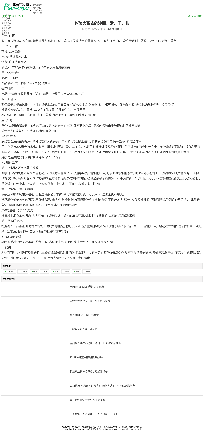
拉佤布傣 (10, 271)
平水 (35, 271)
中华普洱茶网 (93, 429)
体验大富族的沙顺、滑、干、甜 (102, 23)
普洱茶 (24, 271)
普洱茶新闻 (37, 5)
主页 (5, 16)
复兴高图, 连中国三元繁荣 (84, 315)
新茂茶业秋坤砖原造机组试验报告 (89, 371)
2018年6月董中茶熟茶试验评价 (87, 357)
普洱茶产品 (6, 23)
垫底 (56, 271)
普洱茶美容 (6, 28)
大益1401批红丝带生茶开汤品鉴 (87, 399)
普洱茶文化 (37, 10)
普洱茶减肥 (6, 25)
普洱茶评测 (6, 20)
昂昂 (67, 271)
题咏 (46, 271)
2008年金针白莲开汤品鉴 (84, 329)
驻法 (88, 271)
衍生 (77, 271)
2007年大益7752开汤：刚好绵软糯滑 (90, 300)
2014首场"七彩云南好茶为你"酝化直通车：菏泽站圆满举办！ (103, 385)
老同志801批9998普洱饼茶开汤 (87, 286)
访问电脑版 (195, 16)
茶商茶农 (5, 30)
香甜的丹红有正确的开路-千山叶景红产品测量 (95, 343)
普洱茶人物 (37, 13)
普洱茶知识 (37, 8)
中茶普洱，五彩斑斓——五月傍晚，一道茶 (94, 414)
